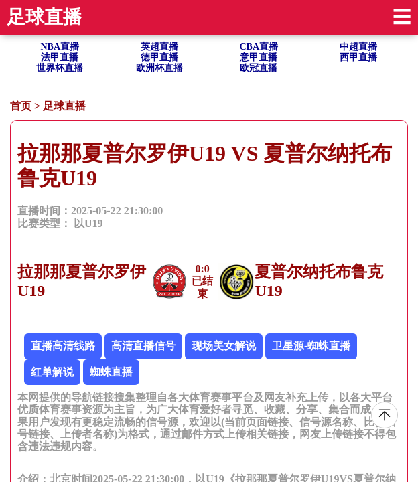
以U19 (88, 223)
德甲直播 (159, 57)
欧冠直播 (258, 68)
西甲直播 (358, 57)
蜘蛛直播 (111, 372)
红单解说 (52, 372)
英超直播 (159, 47)
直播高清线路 (63, 345)
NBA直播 (59, 47)
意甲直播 (258, 57)
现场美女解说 (224, 345)
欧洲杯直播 (159, 68)
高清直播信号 (143, 345)
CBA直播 (258, 47)
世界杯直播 (59, 68)
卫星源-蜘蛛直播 (311, 345)
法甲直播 (59, 57)
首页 (20, 106)
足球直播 (64, 106)
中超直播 (358, 47)
